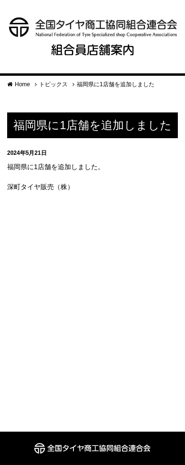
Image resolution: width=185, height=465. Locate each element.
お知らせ (60, 153)
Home (22, 84)
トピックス (53, 84)
